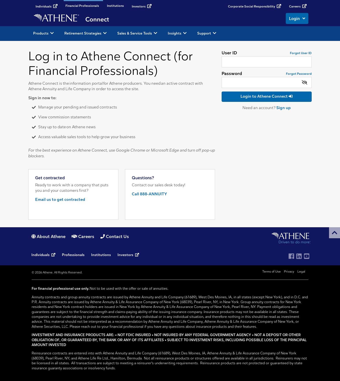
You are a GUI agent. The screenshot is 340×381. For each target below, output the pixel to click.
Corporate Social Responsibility (254, 6)
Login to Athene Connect (267, 96)
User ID (229, 53)
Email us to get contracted (60, 200)
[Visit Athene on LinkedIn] (299, 256)
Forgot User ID (301, 53)
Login (297, 18)
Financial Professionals (82, 6)
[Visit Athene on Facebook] (291, 256)
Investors (142, 6)
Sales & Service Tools (137, 33)
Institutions (115, 6)
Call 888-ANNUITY (149, 194)
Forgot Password (299, 74)
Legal (301, 271)
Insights (177, 33)
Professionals (73, 255)
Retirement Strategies (85, 33)
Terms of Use (271, 271)
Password (232, 74)
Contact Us (114, 237)
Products (43, 33)
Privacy (289, 271)
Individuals (47, 6)
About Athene (48, 237)
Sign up (283, 108)
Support (206, 33)
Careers (298, 6)
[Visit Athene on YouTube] (306, 256)
